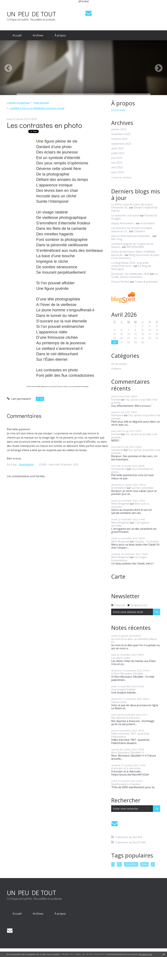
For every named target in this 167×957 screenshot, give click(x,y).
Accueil (17, 35)
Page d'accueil (41, 102)
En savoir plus (145, 954)
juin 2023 (116, 158)
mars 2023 (117, 172)
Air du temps (119, 363)
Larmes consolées (142, 488)
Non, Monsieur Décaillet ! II (127, 752)
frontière (131, 864)
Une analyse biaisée (123, 689)
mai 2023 (116, 162)
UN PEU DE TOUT (31, 13)
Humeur (116, 368)
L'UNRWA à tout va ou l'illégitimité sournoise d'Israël (36, 108)
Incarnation (147, 223)
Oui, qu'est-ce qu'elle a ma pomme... (134, 401)
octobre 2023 (119, 138)
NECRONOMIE (135, 247)
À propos (60, 35)
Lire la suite (118, 110)
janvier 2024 (118, 129)
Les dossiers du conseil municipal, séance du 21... (131, 229)
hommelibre (26, 464)
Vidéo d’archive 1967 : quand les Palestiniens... (130, 735)
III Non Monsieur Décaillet (127, 673)
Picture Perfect (120, 281)
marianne (117, 415)
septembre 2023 (121, 143)
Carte (118, 576)
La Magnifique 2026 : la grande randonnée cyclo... (130, 264)
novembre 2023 (120, 134)
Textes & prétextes (146, 281)
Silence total (118, 702)
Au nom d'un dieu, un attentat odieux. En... (134, 640)
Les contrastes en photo (44, 125)
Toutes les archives (121, 177)
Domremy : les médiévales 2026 (130, 274)
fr (119, 864)
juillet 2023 (117, 153)
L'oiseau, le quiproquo (18, 102)
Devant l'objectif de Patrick (134, 209)
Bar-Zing (116, 239)
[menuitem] (17, 35)
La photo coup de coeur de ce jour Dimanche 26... (132, 206)
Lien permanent (19, 399)
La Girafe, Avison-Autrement (134, 275)
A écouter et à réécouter (126, 768)
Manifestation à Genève (125, 784)
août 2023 (117, 148)
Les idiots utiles (120, 658)
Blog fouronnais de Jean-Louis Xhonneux (135, 256)
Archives (38, 35)
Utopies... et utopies (147, 541)
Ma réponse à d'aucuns (125, 718)
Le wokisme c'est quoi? (125, 215)
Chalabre (139, 231)
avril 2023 (117, 167)
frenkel (115, 399)
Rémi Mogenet (120, 503)
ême (144, 864)
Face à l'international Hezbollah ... (131, 236)
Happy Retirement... (123, 223)
